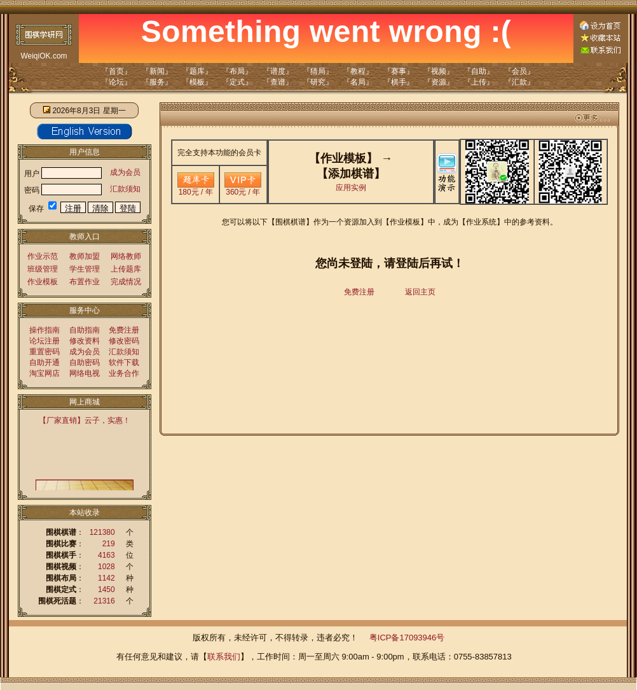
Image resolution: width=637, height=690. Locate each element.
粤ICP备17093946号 (407, 637)
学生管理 (84, 269)
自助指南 (84, 330)
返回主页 (420, 291)
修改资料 (84, 340)
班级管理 (42, 269)
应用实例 (351, 187)
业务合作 (124, 373)
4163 (106, 555)
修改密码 (124, 340)
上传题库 (126, 269)
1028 (106, 566)
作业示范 (42, 256)
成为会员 (125, 172)
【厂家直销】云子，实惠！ (84, 420)
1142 (106, 578)
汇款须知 (125, 188)
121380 (102, 532)
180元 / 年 (195, 189)
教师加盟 (84, 256)
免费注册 (124, 330)
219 (108, 543)
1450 (106, 589)
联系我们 (223, 656)
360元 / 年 (242, 189)
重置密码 (44, 351)
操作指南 (44, 330)
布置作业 (84, 281)
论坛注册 (44, 340)
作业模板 (42, 281)
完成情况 (126, 281)
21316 (103, 601)
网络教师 (126, 256)
